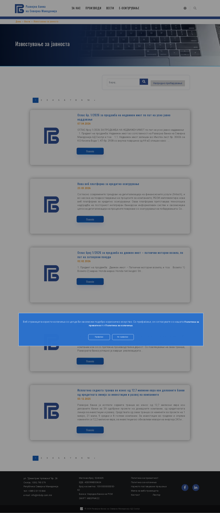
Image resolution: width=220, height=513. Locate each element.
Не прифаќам (123, 337)
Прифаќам (99, 337)
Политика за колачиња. (119, 325)
